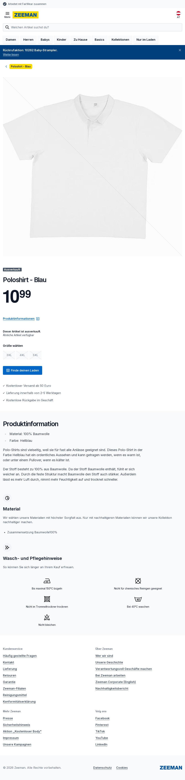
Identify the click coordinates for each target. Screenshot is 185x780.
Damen (11, 39)
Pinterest (101, 725)
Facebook (102, 718)
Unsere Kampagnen (17, 744)
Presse (8, 718)
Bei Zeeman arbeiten (110, 675)
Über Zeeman (104, 648)
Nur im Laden (145, 39)
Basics (99, 39)
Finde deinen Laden (22, 370)
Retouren (9, 675)
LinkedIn (101, 744)
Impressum (11, 738)
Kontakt (8, 662)
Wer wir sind (104, 656)
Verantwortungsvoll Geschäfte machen (123, 669)
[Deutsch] (178, 15)
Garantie (9, 682)
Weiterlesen (11, 54)
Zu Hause (80, 39)
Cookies (122, 767)
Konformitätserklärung (19, 701)
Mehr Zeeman (12, 711)
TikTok (100, 731)
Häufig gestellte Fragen (20, 656)
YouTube (101, 738)
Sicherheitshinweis (16, 725)
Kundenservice (13, 648)
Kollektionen (120, 39)
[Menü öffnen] (7, 15)
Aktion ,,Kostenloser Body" (22, 731)
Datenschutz (102, 767)
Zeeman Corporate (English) (115, 682)
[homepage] (26, 15)
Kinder (61, 39)
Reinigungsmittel (15, 695)
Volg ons (100, 711)
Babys (45, 39)
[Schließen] (180, 50)
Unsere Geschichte (109, 662)
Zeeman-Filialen (14, 688)
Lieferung (10, 669)
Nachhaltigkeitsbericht (111, 688)
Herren (28, 39)
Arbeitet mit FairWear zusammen (27, 3)
